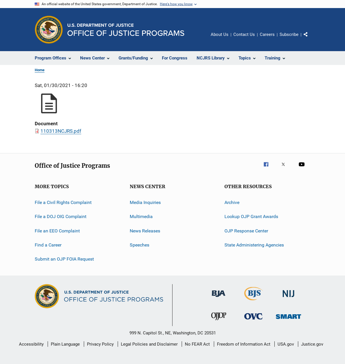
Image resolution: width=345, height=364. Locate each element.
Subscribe (289, 34)
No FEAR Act (197, 344)
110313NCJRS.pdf (60, 131)
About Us (219, 34)
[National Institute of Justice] (288, 298)
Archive (231, 202)
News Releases (145, 231)
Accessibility (31, 344)
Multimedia (141, 216)
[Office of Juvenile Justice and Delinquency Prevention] (218, 321)
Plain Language (65, 344)
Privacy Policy (100, 344)
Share (310, 38)
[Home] (125, 30)
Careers (267, 34)
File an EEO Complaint (57, 231)
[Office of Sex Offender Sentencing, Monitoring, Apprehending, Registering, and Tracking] (288, 319)
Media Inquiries (145, 202)
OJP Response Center (246, 231)
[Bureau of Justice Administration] (218, 298)
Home (39, 70)
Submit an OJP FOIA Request (64, 259)
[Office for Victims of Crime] (253, 320)
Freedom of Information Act (243, 344)
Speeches (139, 245)
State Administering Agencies (254, 245)
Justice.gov (312, 344)
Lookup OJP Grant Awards (251, 216)
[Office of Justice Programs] (49, 30)
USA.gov (286, 344)
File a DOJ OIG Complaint (60, 216)
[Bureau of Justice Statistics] (253, 301)
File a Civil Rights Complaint (63, 202)
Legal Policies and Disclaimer (149, 344)
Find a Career (48, 245)
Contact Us (244, 34)
